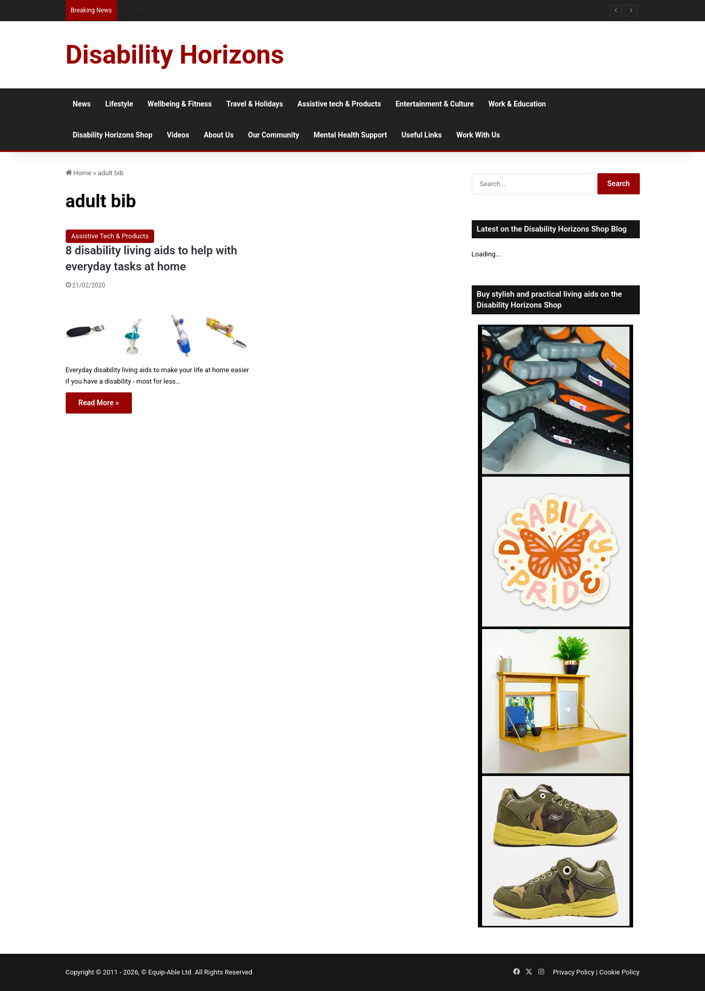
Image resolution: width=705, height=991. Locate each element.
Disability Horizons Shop (113, 135)
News (82, 104)
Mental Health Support (350, 135)
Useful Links (421, 135)
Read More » (99, 403)
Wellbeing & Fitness (179, 104)
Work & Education (517, 104)
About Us (219, 135)
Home (79, 173)
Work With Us (478, 135)
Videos (178, 135)
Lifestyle (119, 104)
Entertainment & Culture (435, 104)
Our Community (273, 135)
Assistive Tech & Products (110, 236)
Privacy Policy (573, 972)
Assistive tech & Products (339, 104)
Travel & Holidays (254, 104)
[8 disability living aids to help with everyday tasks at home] (157, 329)
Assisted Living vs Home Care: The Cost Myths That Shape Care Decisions (223, 10)
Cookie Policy (619, 972)
